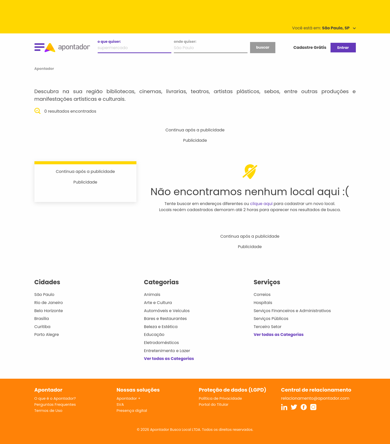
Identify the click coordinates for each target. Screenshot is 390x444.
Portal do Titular (214, 404)
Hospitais (263, 303)
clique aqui (261, 204)
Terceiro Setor (267, 327)
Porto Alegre (46, 334)
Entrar (343, 47)
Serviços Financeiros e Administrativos (292, 311)
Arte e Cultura (158, 303)
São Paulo (44, 294)
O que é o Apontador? (55, 398)
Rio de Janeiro (48, 303)
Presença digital (132, 410)
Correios (262, 294)
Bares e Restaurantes (165, 318)
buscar (262, 47)
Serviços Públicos (271, 318)
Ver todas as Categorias (169, 358)
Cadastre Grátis (309, 47)
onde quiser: (185, 41)
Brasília (41, 318)
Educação (154, 334)
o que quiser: (109, 41)
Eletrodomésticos (161, 343)
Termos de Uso (48, 410)
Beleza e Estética (161, 327)
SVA (120, 404)
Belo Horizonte (48, 311)
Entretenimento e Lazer (167, 351)
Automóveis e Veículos (167, 311)
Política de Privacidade (220, 398)
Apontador (44, 68)
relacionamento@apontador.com (315, 398)
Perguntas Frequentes (55, 404)
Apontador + (129, 398)
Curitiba (42, 327)
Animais (152, 294)
